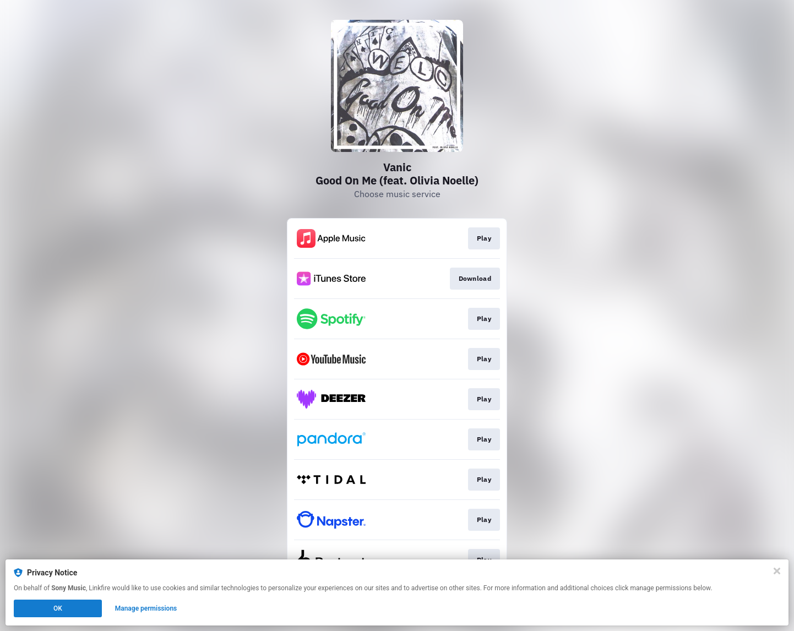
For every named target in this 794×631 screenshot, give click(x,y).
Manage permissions (146, 608)
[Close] (777, 571)
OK (57, 608)
